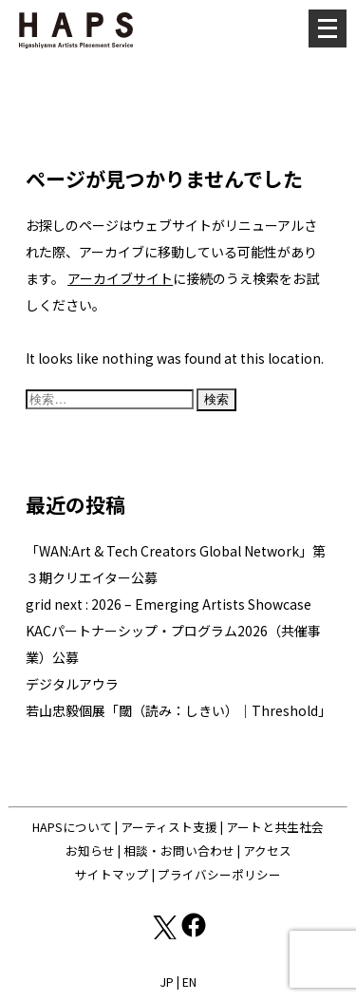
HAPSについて (72, 827)
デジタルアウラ (72, 683)
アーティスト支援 (169, 827)
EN (189, 982)
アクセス (267, 850)
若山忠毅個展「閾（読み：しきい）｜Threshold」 (178, 710)
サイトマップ (112, 874)
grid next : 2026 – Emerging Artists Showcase (168, 604)
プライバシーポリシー (219, 874)
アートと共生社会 (275, 827)
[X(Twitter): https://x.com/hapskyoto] (163, 934)
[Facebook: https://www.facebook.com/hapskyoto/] (193, 934)
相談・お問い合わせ (178, 850)
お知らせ (90, 850)
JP (166, 982)
